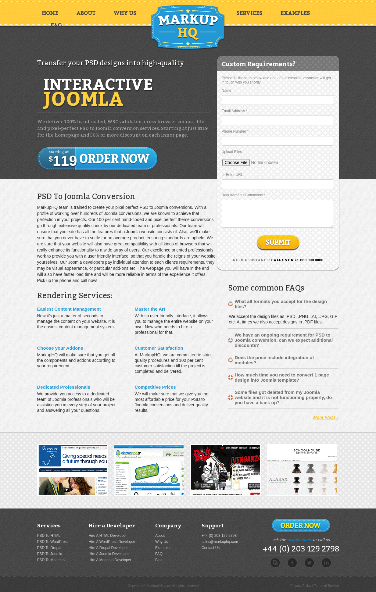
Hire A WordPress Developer (111, 542)
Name (226, 90)
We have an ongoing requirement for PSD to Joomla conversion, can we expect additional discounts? (284, 340)
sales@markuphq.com (220, 542)
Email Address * (235, 111)
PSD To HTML (48, 535)
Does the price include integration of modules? (274, 360)
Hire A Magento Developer (109, 560)
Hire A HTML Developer (107, 535)
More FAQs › (325, 417)
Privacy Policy (300, 585)
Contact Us (211, 548)
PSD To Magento (51, 560)
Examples (295, 13)
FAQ (56, 25)
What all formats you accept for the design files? (281, 304)
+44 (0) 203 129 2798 (219, 535)
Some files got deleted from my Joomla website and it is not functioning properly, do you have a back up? (283, 397)
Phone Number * (235, 131)
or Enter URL (232, 175)
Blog (159, 560)
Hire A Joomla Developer (108, 554)
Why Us (124, 13)
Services (249, 13)
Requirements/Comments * (244, 195)
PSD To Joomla (49, 554)
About (85, 13)
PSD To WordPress (53, 542)
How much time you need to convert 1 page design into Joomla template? (282, 377)
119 (63, 159)
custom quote (299, 539)
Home (50, 13)
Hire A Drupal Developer (108, 548)
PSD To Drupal (49, 548)
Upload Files (232, 152)
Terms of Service (326, 585)
